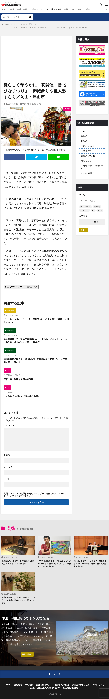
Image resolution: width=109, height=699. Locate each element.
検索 (83, 241)
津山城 (82, 221)
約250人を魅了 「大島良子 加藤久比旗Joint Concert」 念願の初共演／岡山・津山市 (90, 568)
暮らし (84, 9)
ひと (76, 9)
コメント (9, 430)
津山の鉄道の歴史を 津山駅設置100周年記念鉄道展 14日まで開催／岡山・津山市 (36, 364)
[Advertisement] (36, 49)
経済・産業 (11, 311)
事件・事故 (23, 9)
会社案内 (85, 137)
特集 (13, 9)
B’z (94, 218)
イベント (47, 9)
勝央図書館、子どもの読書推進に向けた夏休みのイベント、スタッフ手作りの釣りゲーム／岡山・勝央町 (35, 343)
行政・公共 (11, 332)
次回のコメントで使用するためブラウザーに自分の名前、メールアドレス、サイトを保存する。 (35, 499)
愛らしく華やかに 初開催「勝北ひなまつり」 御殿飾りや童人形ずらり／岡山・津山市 (50, 27)
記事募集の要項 (88, 154)
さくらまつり (85, 218)
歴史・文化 (59, 9)
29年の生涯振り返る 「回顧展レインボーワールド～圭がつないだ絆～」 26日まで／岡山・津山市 (54, 568)
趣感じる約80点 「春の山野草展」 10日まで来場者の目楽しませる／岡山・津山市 (17, 606)
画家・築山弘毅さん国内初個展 (21, 383)
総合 (93, 9)
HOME (4, 9)
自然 (69, 9)
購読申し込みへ (27, 663)
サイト (7, 484)
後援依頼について (89, 148)
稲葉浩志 (98, 214)
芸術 (34, 104)
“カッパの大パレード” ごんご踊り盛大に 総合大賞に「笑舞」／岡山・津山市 (35, 321)
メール (8, 472)
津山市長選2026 (85, 214)
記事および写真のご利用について (92, 173)
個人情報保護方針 (89, 180)
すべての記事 (19, 24)
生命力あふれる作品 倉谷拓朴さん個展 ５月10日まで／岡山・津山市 (18, 568)
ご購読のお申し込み (90, 159)
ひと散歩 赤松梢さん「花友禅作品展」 (25, 400)
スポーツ (35, 9)
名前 (7, 460)
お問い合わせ (87, 165)
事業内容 (85, 143)
